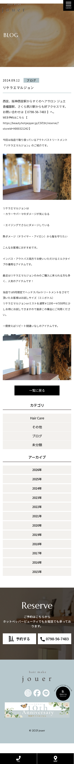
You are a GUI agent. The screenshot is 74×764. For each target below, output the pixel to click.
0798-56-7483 (57, 648)
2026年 (37, 479)
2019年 (37, 544)
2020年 (37, 535)
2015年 (37, 581)
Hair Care (37, 427)
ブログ (37, 445)
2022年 (37, 516)
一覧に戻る (37, 400)
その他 (37, 436)
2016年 (37, 572)
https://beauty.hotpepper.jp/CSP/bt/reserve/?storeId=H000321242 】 (31, 132)
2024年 (37, 498)
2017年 (37, 563)
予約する (23, 648)
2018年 (37, 554)
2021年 (37, 526)
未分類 (37, 454)
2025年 (37, 489)
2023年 (37, 507)
